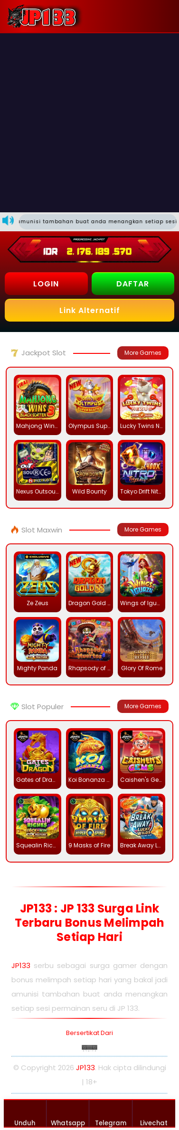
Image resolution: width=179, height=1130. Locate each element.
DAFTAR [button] (132, 283)
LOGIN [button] (46, 283)
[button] (163, 16)
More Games (142, 353)
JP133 (20, 965)
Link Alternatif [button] (89, 310)
